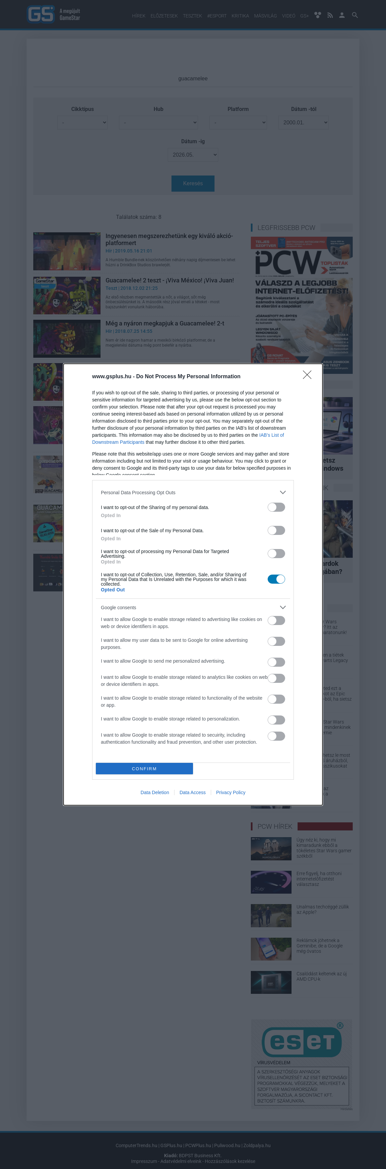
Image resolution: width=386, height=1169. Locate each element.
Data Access (193, 792)
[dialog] (193, 584)
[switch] (276, 507)
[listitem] (193, 492)
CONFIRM (144, 768)
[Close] (309, 377)
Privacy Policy (230, 792)
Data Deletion (155, 792)
